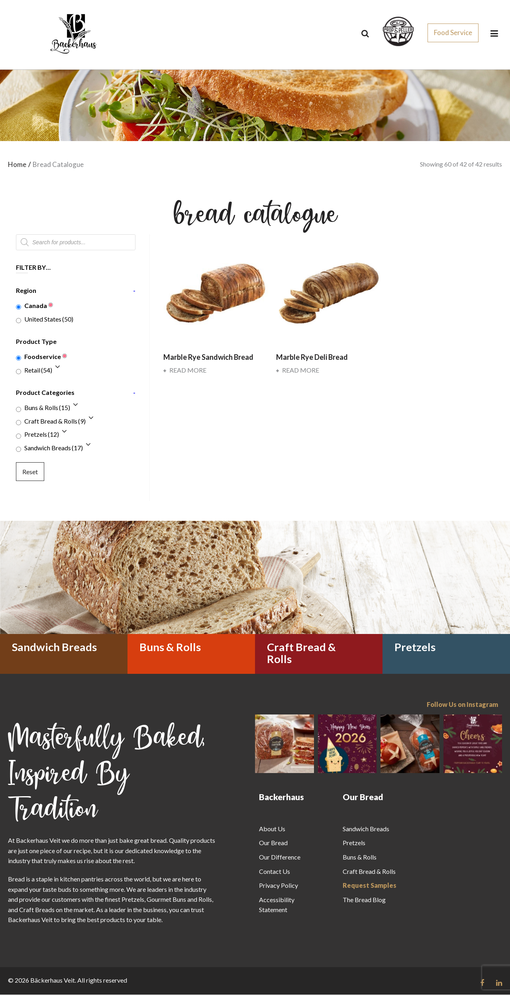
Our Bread (273, 843)
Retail (38, 370)
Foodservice (42, 357)
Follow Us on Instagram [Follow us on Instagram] (462, 704)
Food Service (453, 33)
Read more (184, 370)
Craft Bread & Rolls (55, 421)
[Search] (365, 33)
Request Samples (369, 885)
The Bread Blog (364, 900)
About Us (272, 829)
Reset (30, 472)
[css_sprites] (398, 31)
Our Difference (279, 857)
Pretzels (41, 435)
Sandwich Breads (53, 448)
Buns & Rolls (47, 408)
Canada (35, 306)
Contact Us (274, 871)
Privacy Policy (278, 885)
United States (48, 319)
